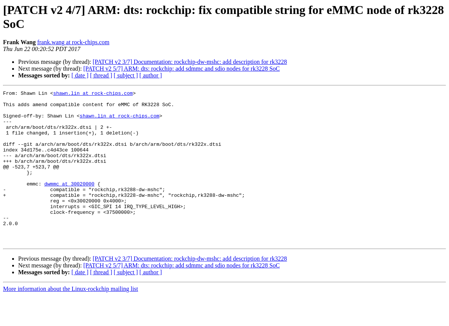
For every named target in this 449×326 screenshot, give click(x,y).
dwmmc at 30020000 (69, 202)
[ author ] (150, 75)
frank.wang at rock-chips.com (73, 42)
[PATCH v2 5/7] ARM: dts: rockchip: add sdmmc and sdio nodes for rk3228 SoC (181, 68)
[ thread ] (101, 75)
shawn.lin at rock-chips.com (93, 94)
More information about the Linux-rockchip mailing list (70, 319)
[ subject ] (126, 75)
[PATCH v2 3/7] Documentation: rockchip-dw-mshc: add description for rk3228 (190, 62)
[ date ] (79, 75)
